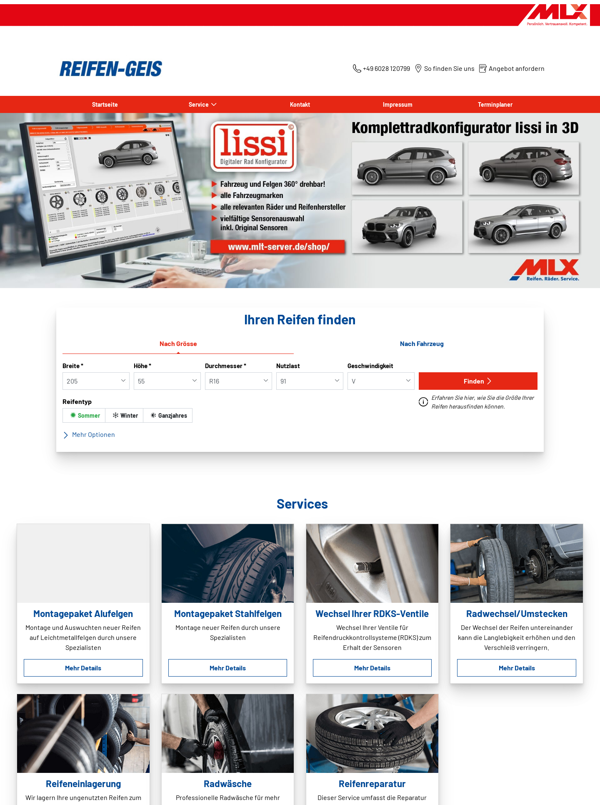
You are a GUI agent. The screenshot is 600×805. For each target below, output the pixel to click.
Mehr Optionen (88, 434)
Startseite (105, 104)
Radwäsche (228, 783)
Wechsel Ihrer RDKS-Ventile (372, 613)
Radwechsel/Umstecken (517, 613)
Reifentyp (77, 401)
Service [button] (199, 104)
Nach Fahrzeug (422, 343)
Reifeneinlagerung (83, 783)
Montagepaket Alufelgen (83, 613)
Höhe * (142, 365)
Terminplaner (495, 104)
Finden (478, 381)
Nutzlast (288, 365)
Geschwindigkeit (370, 365)
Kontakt (300, 104)
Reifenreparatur (372, 783)
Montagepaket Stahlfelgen (228, 613)
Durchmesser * (225, 365)
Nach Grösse (178, 343)
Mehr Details (83, 668)
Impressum (397, 104)
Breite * (72, 365)
